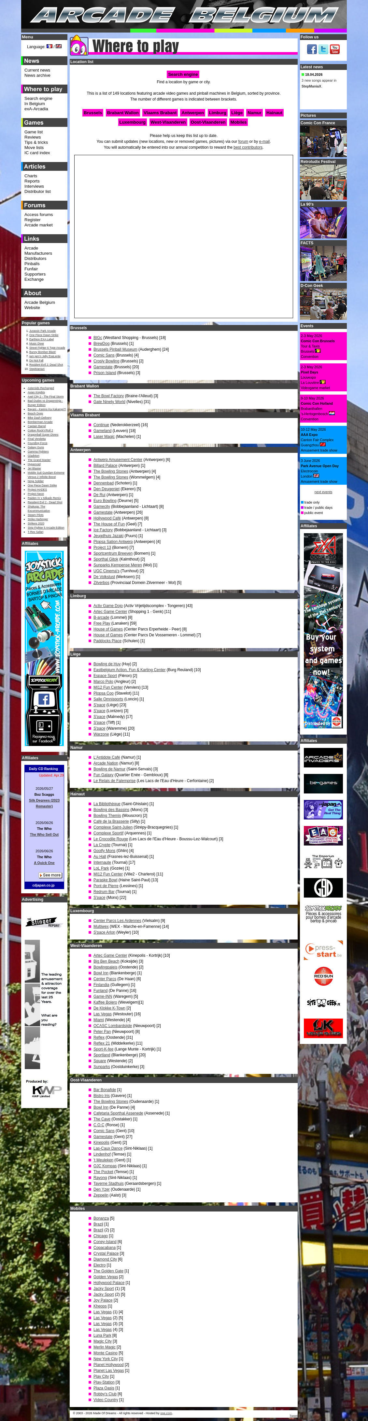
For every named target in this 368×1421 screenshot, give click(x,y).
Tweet (294, 1415)
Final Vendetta (37, 438)
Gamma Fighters (38, 451)
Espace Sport (105, 675)
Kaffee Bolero (105, 1002)
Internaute (102, 862)
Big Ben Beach (106, 961)
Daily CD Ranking (43, 769)
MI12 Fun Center (108, 687)
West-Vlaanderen (168, 122)
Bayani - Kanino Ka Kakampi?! (47, 409)
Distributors (35, 258)
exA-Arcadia (36, 108)
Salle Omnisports (108, 699)
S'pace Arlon (104, 932)
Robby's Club (105, 1394)
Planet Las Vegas (108, 1370)
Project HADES (37, 489)
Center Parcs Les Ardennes (117, 920)
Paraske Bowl (105, 880)
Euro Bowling (105, 500)
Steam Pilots (36, 515)
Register (32, 219)
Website (32, 307)
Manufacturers (38, 253)
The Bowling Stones (110, 471)
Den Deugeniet (106, 489)
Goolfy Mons (104, 850)
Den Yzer (101, 1189)
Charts (30, 175)
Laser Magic (104, 436)
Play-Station (104, 1382)
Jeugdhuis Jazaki (108, 536)
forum (243, 141)
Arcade (31, 248)
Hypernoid (34, 464)
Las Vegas (102, 1014)
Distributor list (37, 191)
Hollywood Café (107, 518)
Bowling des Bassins (111, 809)
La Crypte (101, 845)
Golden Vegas (105, 1277)
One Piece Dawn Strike (44, 335)
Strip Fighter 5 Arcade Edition (46, 527)
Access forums (38, 214)
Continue (101, 425)
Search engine (183, 74)
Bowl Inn (100, 973)
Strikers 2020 (36, 523)
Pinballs (32, 263)
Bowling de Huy (106, 664)
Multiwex (101, 926)
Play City (101, 1376)
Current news (37, 70)
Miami (98, 1020)
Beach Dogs (35, 413)
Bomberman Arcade (40, 422)
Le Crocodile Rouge (110, 839)
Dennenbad (103, 483)
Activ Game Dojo (108, 605)
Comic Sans (104, 355)
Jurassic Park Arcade (42, 330)
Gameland (102, 430)
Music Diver (36, 343)
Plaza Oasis (103, 1388)
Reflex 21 (101, 1043)
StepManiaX (37, 369)
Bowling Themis (107, 815)
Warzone (101, 734)
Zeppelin (100, 1195)
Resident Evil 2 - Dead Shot (45, 502)
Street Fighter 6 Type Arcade (47, 347)
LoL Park (101, 868)
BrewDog (101, 343)
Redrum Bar (104, 891)
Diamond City (105, 1259)
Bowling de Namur (109, 769)
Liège (237, 112)
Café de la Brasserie (111, 821)
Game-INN (102, 996)
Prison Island (104, 373)
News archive (37, 75)
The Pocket (103, 1172)
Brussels (93, 112)
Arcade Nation (105, 763)
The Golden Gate (108, 1271)
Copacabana (104, 1247)
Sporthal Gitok (105, 559)
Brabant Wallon (123, 112)
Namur (254, 112)
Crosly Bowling (106, 361)
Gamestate (103, 367)
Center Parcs (104, 979)
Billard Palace (105, 465)
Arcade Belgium (39, 302)
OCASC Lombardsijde (112, 1025)
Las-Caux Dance (107, 1148)
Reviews (32, 137)
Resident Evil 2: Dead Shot (46, 364)
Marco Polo (103, 681)
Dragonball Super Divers (43, 434)
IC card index (37, 152)
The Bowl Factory (108, 396)
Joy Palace (103, 1300)
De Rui (99, 495)
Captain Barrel (37, 426)
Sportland (101, 1055)
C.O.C (98, 1125)
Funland (100, 990)
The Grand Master (39, 460)
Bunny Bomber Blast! (42, 352)
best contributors (248, 147)
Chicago (100, 1236)
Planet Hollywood (108, 1364)
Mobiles (239, 122)
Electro (99, 1265)
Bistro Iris (101, 1095)
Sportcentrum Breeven (113, 553)
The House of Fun (109, 524)
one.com (166, 1413)
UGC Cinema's (106, 571)
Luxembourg (133, 122)
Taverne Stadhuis (108, 1183)
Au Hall (99, 856)
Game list (33, 131)
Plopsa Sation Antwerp (113, 541)
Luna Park (102, 1335)
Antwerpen (192, 112)
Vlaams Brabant (160, 112)
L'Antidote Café (106, 757)
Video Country (105, 1400)
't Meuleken (103, 1160)
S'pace (99, 705)
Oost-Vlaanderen (208, 122)
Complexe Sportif (108, 833)
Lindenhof (102, 1154)
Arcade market (38, 225)
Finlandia (101, 984)
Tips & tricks (36, 142)
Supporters (35, 274)
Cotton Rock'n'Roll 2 (40, 430)
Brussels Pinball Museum (115, 349)
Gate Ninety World (109, 401)
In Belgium (34, 103)
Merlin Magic (104, 1347)
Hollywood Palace (108, 1282)
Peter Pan (102, 1031)
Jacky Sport (103, 1288)
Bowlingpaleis (105, 967)
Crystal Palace (106, 1253)
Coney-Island (105, 1241)
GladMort (33, 455)
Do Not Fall (36, 360)
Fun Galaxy (103, 775)
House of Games (108, 629)
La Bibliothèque (106, 804)
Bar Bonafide (104, 1090)
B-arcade (101, 617)
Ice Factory (103, 530)
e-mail (264, 141)
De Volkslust (104, 577)
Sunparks (101, 1066)
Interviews (34, 186)
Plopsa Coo (103, 693)
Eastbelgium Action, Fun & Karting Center (129, 670)
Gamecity (101, 506)
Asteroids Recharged (41, 388)
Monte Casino (105, 1353)
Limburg (217, 112)
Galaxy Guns (36, 447)
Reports (32, 181)
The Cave (101, 1119)
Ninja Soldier (36, 481)
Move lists (34, 147)
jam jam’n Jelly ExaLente (45, 356)
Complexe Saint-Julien (113, 827)
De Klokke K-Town (109, 1008)
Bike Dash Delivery (39, 417)
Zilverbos (101, 582)
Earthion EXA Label (41, 339)
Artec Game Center (110, 611)
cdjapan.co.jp (43, 885)
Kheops (100, 1306)
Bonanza (101, 1218)
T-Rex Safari (35, 532)
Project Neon (36, 493)
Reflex (99, 1037)
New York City (105, 1359)
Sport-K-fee (103, 1049)
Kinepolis (101, 1142)
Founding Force (38, 443)
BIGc (97, 337)
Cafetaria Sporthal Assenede (118, 1113)
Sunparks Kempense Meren (117, 565)
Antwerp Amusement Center (117, 459)
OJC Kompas (105, 1166)
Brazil (98, 1224)
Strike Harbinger (38, 519)
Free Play (101, 623)
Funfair (31, 268)
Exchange (34, 279)
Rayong (100, 1177)
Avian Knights (36, 392)
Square (99, 1061)
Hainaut (274, 112)
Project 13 (102, 547)
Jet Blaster (34, 468)
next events (324, 492)
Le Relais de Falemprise (114, 780)
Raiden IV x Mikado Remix (44, 498)
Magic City (102, 1341)
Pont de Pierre (106, 886)
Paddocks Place (107, 641)
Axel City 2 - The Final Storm (46, 396)
